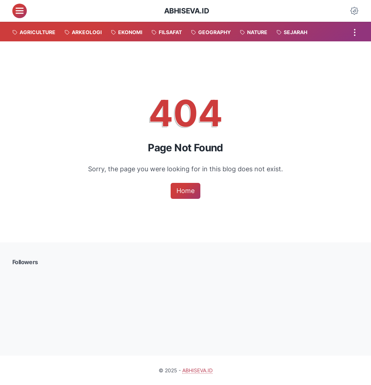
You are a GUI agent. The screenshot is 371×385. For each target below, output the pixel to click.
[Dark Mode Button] (354, 11)
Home (185, 190)
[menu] (19, 11)
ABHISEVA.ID (186, 11)
